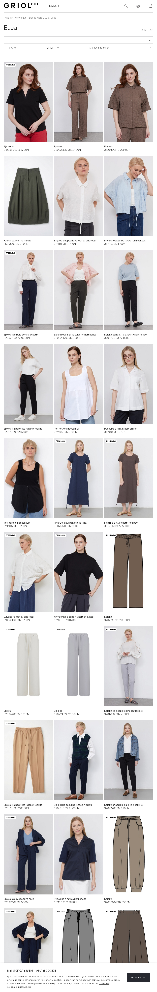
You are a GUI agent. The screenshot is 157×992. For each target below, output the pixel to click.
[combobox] (78, 38)
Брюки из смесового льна (19, 899)
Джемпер (9, 146)
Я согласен (138, 977)
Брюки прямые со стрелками (21, 334)
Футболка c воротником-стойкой (74, 617)
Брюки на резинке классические (23, 428)
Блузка (108, 146)
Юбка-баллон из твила (17, 240)
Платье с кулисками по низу (70, 522)
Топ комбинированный (67, 428)
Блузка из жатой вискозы (19, 617)
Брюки (58, 146)
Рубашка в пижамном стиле (120, 428)
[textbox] (78, 38)
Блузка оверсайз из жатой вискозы (75, 240)
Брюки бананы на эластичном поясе (75, 334)
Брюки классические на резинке (123, 805)
